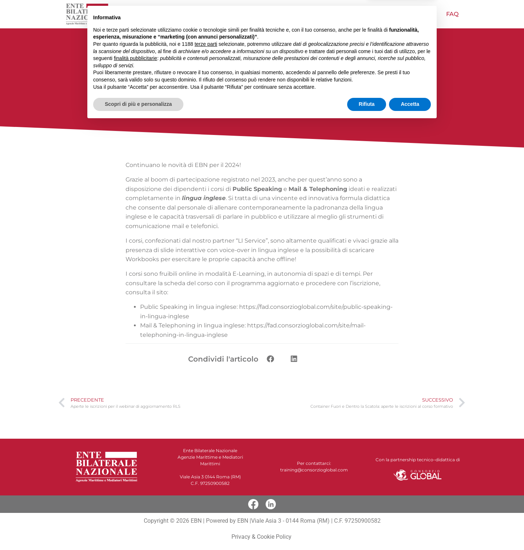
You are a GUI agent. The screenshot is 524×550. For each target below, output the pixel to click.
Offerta (268, 14)
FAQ (452, 14)
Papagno (345, 14)
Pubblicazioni (404, 14)
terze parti (206, 470)
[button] (270, 359)
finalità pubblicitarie (135, 484)
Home (146, 14)
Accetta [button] (410, 530)
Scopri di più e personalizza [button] (138, 530)
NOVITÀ (228, 14)
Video (306, 14)
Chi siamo (187, 14)
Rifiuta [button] (367, 530)
